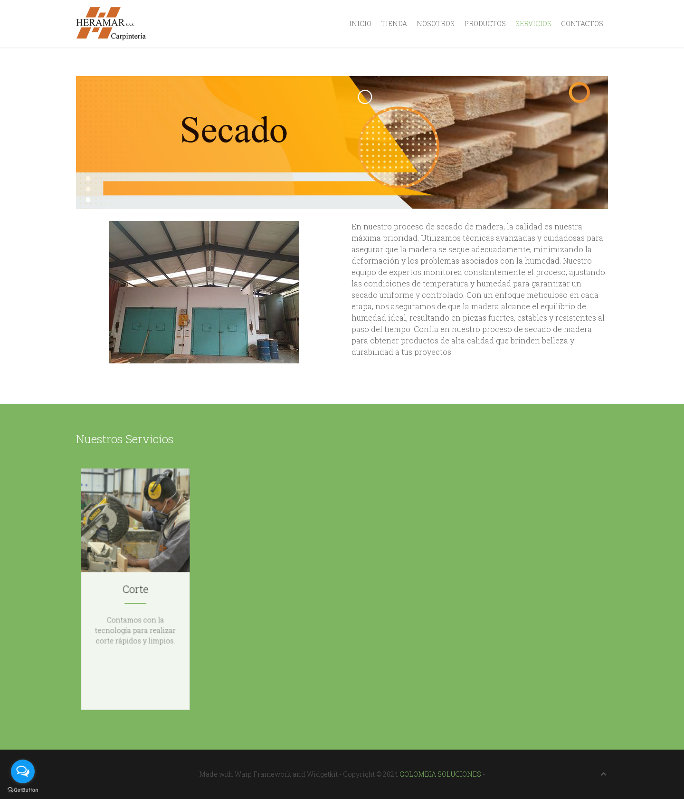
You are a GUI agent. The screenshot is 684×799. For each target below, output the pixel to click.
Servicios (533, 23)
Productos (485, 23)
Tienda (394, 23)
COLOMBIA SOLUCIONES (440, 774)
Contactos (582, 23)
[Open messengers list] (23, 771)
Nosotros (436, 23)
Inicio (360, 23)
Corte (135, 589)
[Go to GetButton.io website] (23, 789)
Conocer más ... (135, 643)
